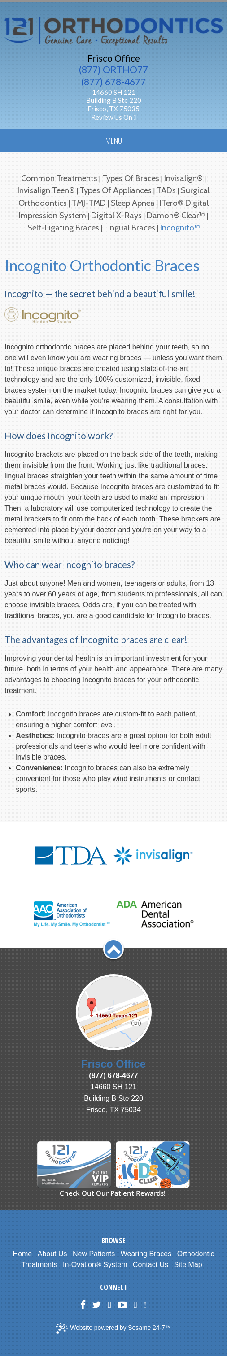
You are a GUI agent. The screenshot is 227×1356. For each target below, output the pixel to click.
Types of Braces (130, 178)
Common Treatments (59, 178)
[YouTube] (122, 1305)
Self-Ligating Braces (64, 227)
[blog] (135, 1305)
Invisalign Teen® (46, 190)
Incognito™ (180, 227)
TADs (166, 190)
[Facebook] (83, 1305)
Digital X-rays (116, 215)
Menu (113, 140)
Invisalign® (183, 178)
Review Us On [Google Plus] (113, 117)
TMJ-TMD (89, 203)
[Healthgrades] (145, 1305)
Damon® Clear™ (176, 215)
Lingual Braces (129, 227)
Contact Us (150, 1264)
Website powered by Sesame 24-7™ (113, 1328)
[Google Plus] (109, 1305)
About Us (52, 1254)
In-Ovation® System (95, 1264)
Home (22, 1254)
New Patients (94, 1254)
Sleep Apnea (133, 203)
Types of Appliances (116, 190)
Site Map (188, 1264)
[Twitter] (96, 1305)
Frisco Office (113, 58)
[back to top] (113, 949)
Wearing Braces (146, 1254)
